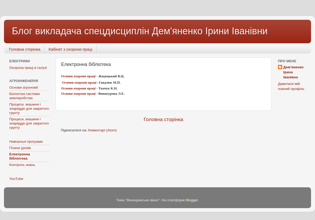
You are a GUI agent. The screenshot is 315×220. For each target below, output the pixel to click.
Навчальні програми (26, 142)
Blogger (192, 200)
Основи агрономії (23, 87)
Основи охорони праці (79, 76)
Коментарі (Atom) (102, 130)
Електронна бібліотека (19, 156)
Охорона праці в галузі (28, 68)
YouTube (16, 179)
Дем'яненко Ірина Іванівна (293, 72)
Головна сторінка (24, 49)
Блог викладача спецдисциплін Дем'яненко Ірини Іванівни (140, 31)
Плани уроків (20, 148)
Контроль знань (22, 165)
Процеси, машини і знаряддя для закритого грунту (29, 108)
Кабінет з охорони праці (70, 49)
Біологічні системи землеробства (24, 96)
